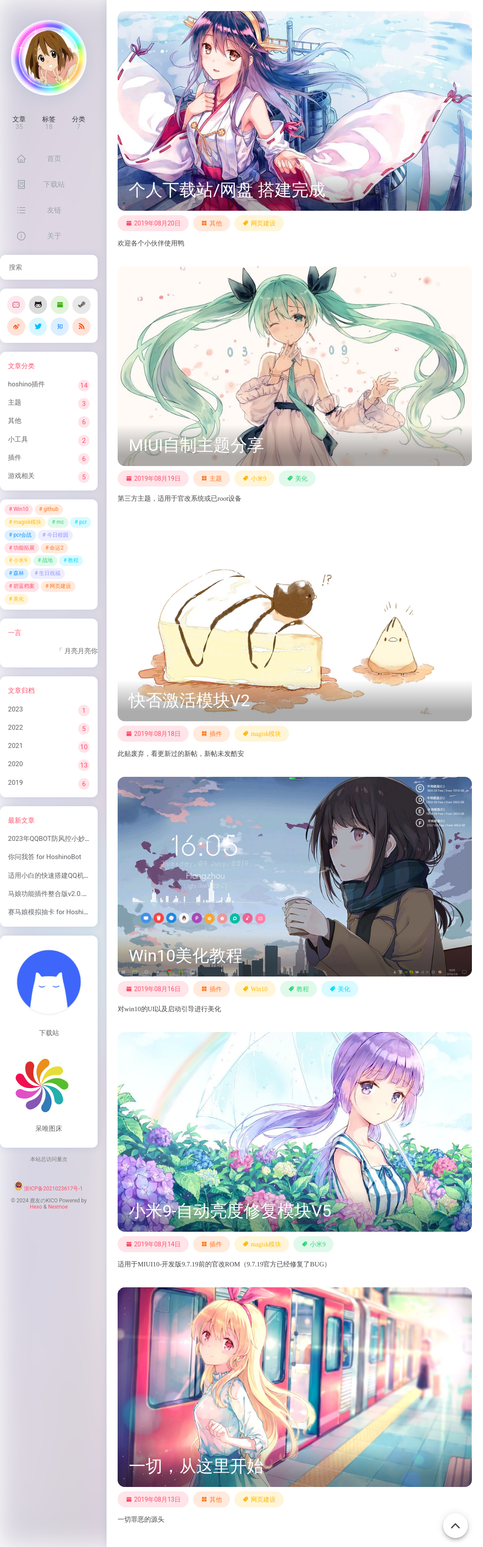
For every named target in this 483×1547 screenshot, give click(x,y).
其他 (14, 421)
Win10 (20, 509)
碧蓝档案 (24, 586)
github (51, 509)
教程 (73, 560)
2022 (15, 727)
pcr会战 (22, 535)
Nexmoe (58, 1207)
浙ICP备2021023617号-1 (53, 1188)
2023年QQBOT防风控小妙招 (49, 839)
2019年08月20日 (153, 223)
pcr (83, 522)
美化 (18, 599)
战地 (47, 560)
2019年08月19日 (153, 478)
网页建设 (60, 586)
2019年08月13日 (153, 1499)
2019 (15, 783)
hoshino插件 (26, 384)
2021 (15, 746)
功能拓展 (24, 548)
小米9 (20, 560)
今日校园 (57, 535)
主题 (14, 402)
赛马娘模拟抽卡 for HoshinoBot (54, 912)
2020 (15, 764)
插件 (14, 458)
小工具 (18, 439)
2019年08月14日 (153, 1244)
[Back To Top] (455, 1521)
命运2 (56, 548)
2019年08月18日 (153, 733)
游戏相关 (21, 476)
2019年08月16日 (153, 988)
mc (60, 522)
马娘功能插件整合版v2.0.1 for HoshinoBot (70, 894)
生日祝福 (49, 573)
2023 (15, 709)
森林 (18, 573)
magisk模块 (27, 522)
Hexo (36, 1207)
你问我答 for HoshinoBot (44, 857)
